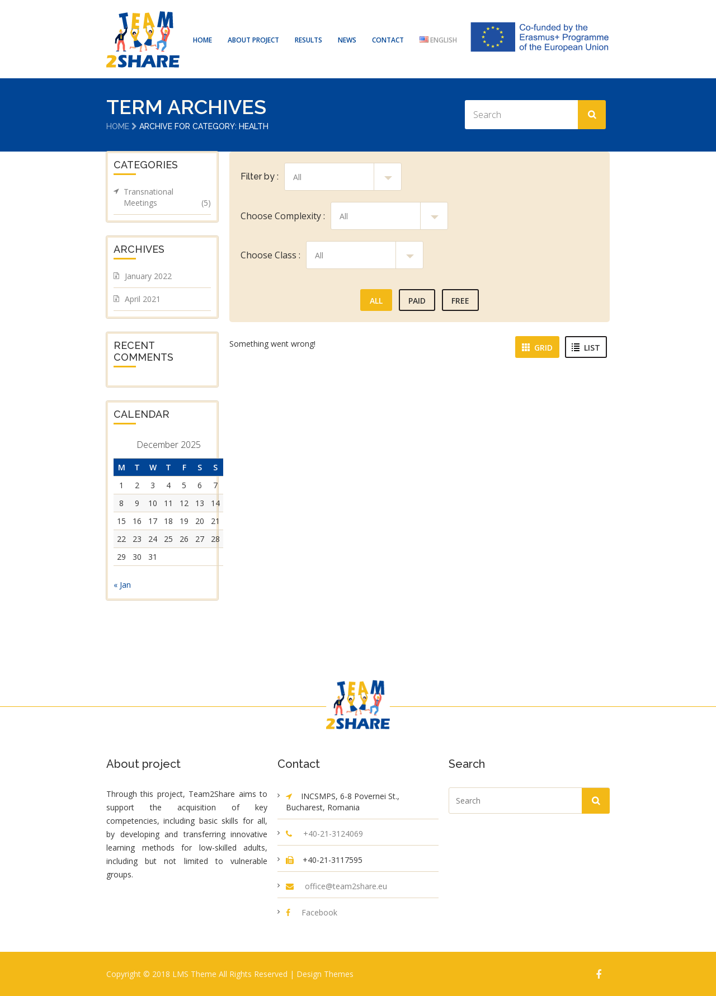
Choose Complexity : (283, 215)
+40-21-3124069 (333, 833)
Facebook (319, 912)
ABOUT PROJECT (253, 40)
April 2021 (143, 298)
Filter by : (260, 176)
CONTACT (388, 40)
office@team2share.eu (346, 885)
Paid (417, 300)
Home (117, 126)
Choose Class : (270, 254)
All (376, 300)
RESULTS (308, 40)
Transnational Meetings (167, 197)
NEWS (347, 40)
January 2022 (148, 275)
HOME (202, 40)
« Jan (122, 584)
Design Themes (325, 973)
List (586, 347)
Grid (537, 347)
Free (460, 300)
